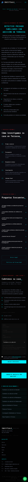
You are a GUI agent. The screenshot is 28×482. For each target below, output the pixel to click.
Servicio (5, 340)
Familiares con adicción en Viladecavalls (12, 401)
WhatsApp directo (9, 466)
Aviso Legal (14, 257)
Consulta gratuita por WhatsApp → (14, 375)
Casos (3, 450)
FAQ (2, 452)
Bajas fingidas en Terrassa (8, 417)
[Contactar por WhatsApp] (25, 479)
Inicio (4, 9)
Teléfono (5, 330)
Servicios (4, 445)
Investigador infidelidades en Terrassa (11, 413)
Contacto (4, 455)
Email (4, 335)
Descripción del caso (8, 345)
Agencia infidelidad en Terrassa (9, 405)
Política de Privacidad (14, 262)
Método (3, 447)
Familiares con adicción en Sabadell (10, 390)
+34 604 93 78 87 (6, 316)
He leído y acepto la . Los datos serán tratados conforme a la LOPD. (14, 357)
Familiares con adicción (12, 9)
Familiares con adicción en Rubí (9, 393)
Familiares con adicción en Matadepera (11, 397)
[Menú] (25, 2)
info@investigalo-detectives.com (10, 319)
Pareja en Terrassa (6, 409)
